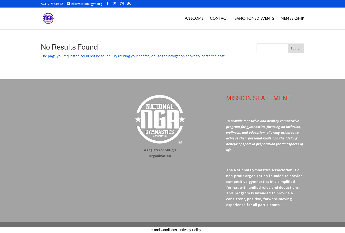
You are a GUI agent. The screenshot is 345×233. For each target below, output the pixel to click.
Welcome (194, 18)
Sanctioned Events (254, 18)
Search (296, 48)
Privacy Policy (190, 230)
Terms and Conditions (160, 230)
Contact (219, 18)
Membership (292, 18)
